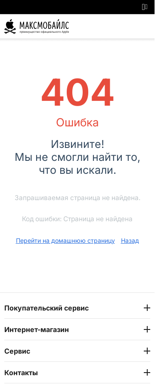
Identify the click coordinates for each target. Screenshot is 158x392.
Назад (130, 240)
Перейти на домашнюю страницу (65, 240)
